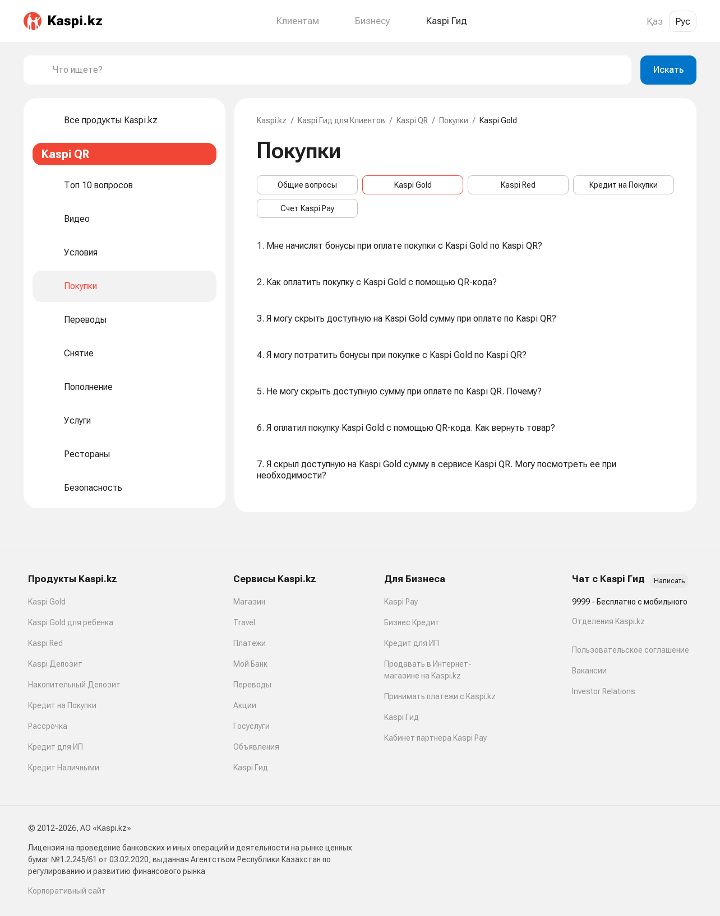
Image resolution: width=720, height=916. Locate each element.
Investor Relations (603, 691)
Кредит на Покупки (623, 184)
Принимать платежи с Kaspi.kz (440, 696)
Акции (244, 705)
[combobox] (337, 70)
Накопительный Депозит (74, 684)
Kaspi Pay (401, 601)
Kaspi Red (518, 184)
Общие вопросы (307, 184)
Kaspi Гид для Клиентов (341, 120)
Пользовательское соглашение (630, 649)
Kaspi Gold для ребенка (70, 622)
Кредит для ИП (55, 746)
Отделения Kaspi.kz (608, 621)
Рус (682, 21)
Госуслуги (251, 726)
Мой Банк (250, 663)
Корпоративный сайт (67, 890)
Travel (244, 622)
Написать (669, 581)
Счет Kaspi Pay (307, 208)
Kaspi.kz (272, 120)
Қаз (655, 21)
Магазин (249, 601)
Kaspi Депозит (55, 663)
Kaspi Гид (250, 767)
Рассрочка (47, 726)
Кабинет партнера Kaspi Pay (435, 737)
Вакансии (589, 670)
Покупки (453, 120)
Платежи (249, 643)
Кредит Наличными (63, 767)
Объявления (256, 746)
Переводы (252, 684)
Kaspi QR (412, 120)
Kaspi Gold (413, 184)
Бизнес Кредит (412, 622)
